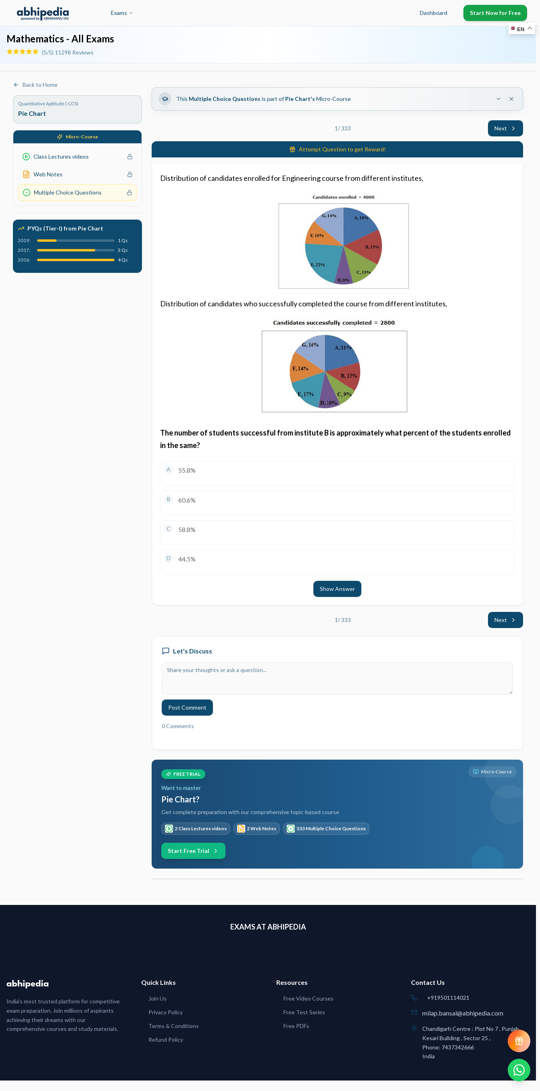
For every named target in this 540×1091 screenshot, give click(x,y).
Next (505, 128)
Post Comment (187, 707)
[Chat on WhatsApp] (519, 1070)
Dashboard (433, 12)
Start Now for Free (495, 12)
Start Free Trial (193, 850)
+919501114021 (448, 997)
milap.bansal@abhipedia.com (462, 1013)
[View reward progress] (519, 1041)
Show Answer (337, 588)
